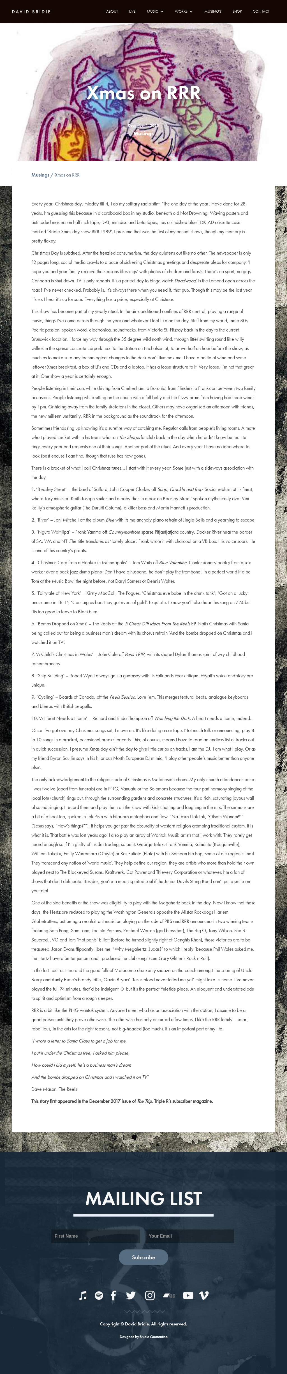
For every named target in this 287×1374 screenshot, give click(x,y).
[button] (155, 11)
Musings (40, 175)
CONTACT (261, 11)
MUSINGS (212, 11)
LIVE (132, 11)
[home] (33, 11)
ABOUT (112, 11)
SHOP (237, 11)
